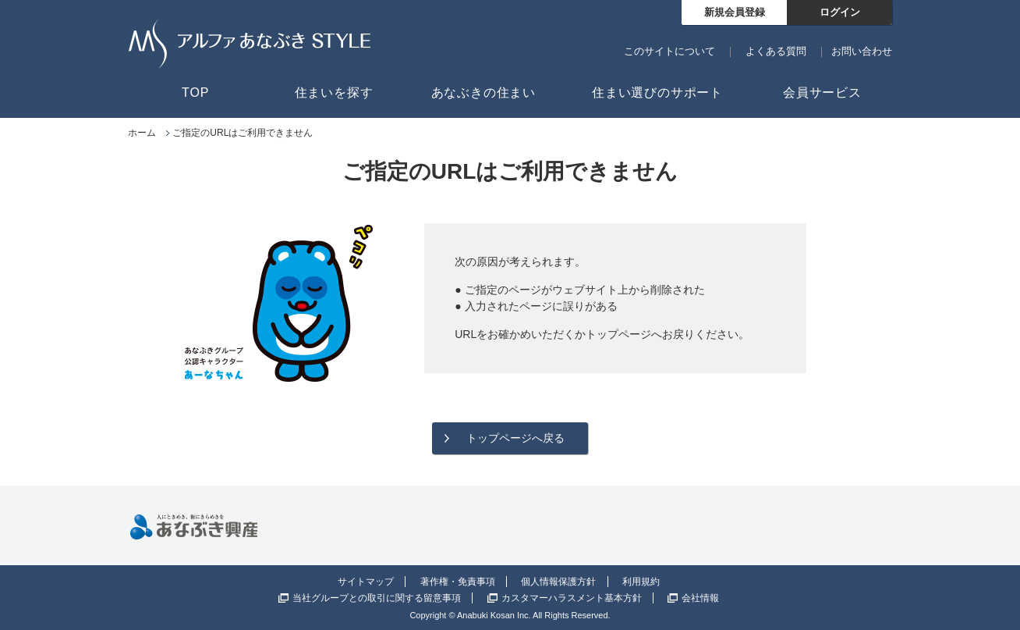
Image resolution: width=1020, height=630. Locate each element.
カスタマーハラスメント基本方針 (571, 598)
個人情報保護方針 (558, 581)
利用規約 (641, 581)
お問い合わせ (861, 51)
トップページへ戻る (515, 438)
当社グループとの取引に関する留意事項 (376, 598)
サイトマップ (366, 581)
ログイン (840, 12)
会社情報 (700, 598)
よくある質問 (776, 51)
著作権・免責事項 (457, 581)
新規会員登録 (734, 12)
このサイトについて (669, 51)
